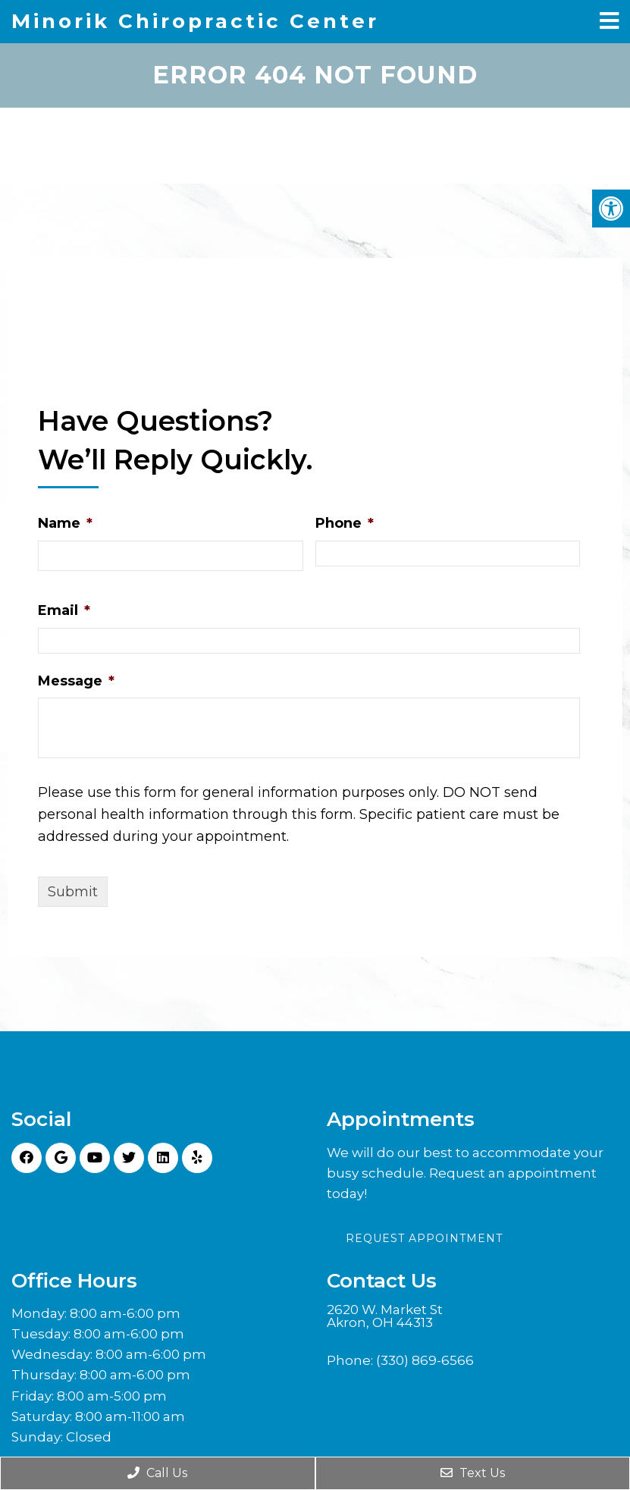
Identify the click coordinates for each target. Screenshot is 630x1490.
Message (76, 679)
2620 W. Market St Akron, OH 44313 (385, 1315)
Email (64, 609)
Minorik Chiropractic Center (195, 21)
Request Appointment (424, 1237)
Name (65, 522)
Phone (344, 522)
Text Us (472, 1473)
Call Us (157, 1473)
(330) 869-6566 (425, 1360)
